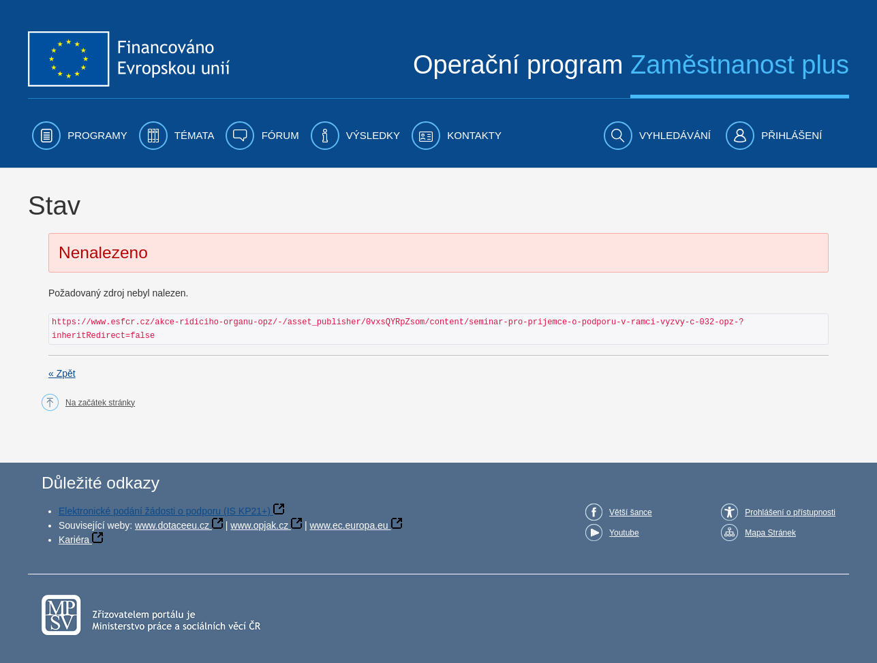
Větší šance (630, 512)
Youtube (624, 533)
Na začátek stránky (100, 402)
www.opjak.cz (259, 525)
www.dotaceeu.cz (172, 525)
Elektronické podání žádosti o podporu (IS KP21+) (165, 511)
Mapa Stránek (770, 533)
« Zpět (62, 373)
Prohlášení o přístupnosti (790, 512)
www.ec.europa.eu (348, 525)
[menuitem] (80, 135)
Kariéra (74, 539)
